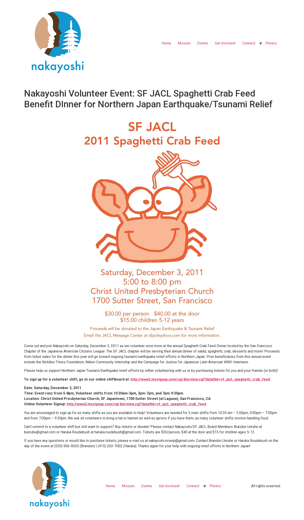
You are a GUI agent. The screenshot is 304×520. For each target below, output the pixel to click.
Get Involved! (225, 43)
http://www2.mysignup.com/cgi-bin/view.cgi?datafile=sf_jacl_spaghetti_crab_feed (200, 379)
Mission (184, 43)
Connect (248, 43)
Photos (271, 43)
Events (202, 43)
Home (166, 43)
